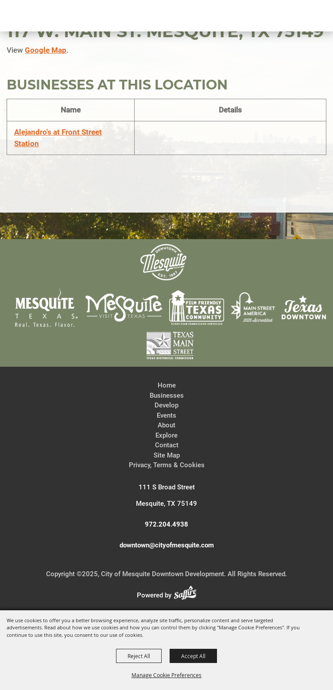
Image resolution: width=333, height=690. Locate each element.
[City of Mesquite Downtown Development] (49, 47)
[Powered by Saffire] (188, 595)
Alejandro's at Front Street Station (58, 138)
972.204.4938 (166, 524)
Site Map (167, 455)
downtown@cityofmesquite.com (167, 545)
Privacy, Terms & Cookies (167, 465)
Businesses (167, 395)
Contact (166, 445)
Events (166, 415)
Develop (166, 405)
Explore (166, 435)
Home (167, 385)
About (166, 425)
